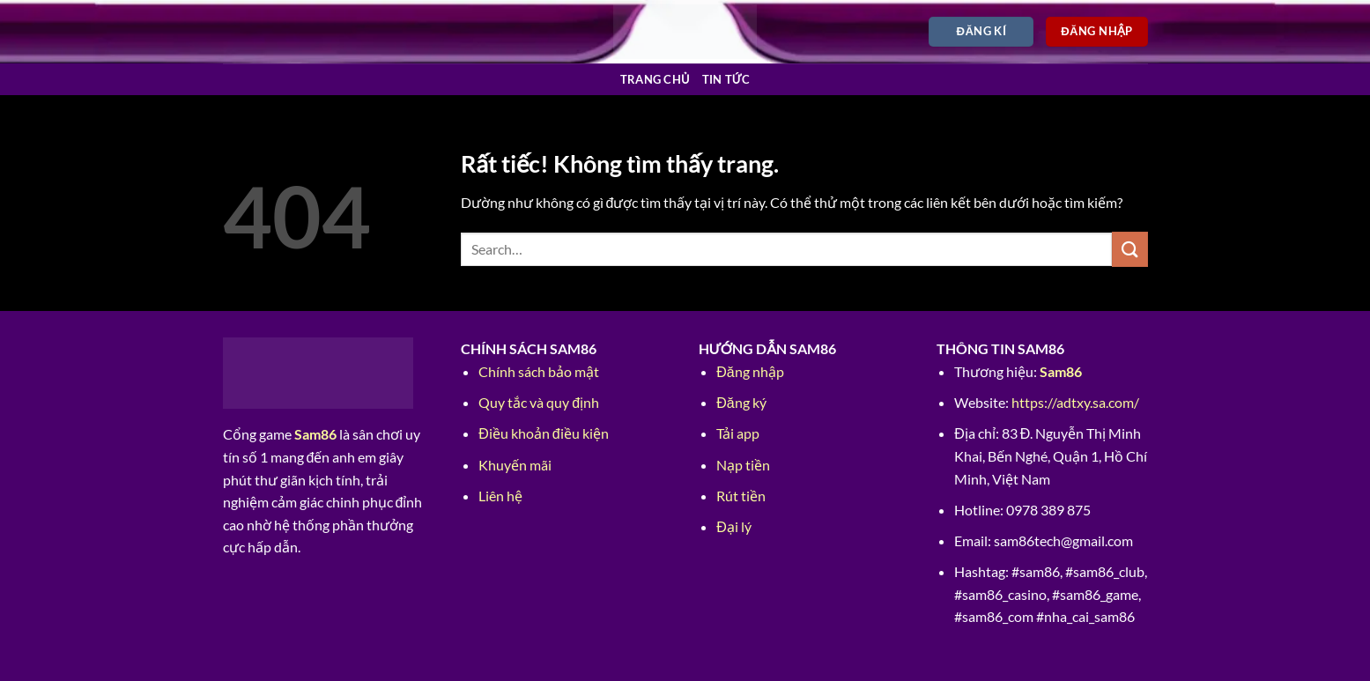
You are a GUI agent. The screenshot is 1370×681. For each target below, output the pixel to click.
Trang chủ (655, 79)
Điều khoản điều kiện (543, 433)
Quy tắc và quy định (538, 402)
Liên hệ (500, 495)
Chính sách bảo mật (538, 371)
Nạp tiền (743, 464)
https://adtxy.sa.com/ (1075, 402)
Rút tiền (741, 495)
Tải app (737, 433)
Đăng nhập (749, 371)
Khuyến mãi (515, 464)
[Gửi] (1129, 249)
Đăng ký (741, 402)
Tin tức (726, 79)
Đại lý (734, 526)
